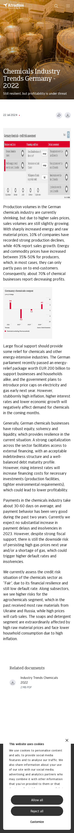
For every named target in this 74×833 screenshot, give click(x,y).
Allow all (37, 800)
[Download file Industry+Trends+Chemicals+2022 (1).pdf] (12, 682)
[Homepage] (13, 6)
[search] (56, 6)
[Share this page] (59, 115)
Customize (37, 822)
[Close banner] (67, 741)
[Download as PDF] (68, 115)
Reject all (37, 811)
